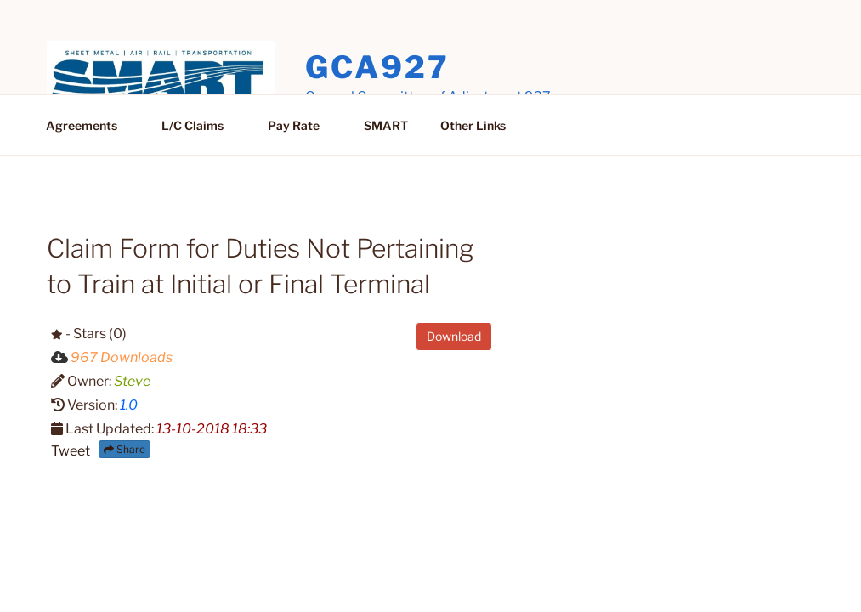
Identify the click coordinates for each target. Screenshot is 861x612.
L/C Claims (200, 125)
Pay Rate (302, 125)
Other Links (473, 125)
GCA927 (377, 67)
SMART (386, 125)
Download (454, 336)
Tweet (70, 451)
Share (124, 449)
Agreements (89, 125)
